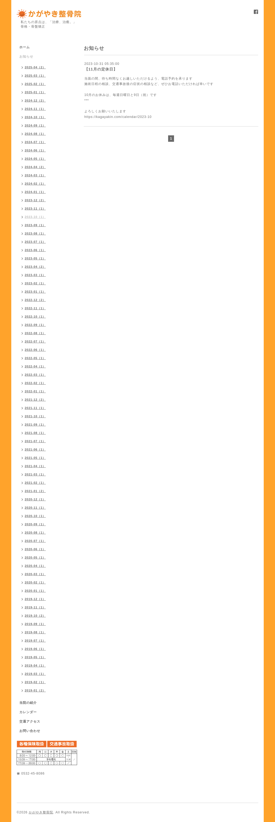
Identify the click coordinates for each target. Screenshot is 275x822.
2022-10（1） (35, 316)
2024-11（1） (35, 108)
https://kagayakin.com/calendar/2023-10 (118, 117)
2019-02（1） (35, 682)
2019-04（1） (35, 665)
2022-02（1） (35, 383)
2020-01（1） (35, 590)
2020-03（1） (35, 574)
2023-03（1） (35, 275)
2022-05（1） (35, 358)
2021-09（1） (35, 424)
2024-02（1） (35, 183)
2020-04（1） (35, 565)
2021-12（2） (35, 399)
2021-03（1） (35, 474)
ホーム (24, 47)
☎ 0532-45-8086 (31, 773)
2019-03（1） (35, 673)
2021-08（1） (35, 432)
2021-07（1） (35, 441)
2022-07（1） (35, 341)
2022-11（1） (35, 308)
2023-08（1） (35, 233)
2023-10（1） (35, 216)
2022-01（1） (35, 391)
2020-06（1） (35, 549)
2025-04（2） (35, 67)
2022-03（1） (35, 374)
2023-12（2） (35, 200)
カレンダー (28, 712)
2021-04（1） (35, 466)
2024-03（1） (35, 175)
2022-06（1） (35, 349)
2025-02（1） (35, 83)
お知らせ (26, 56)
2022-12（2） (35, 300)
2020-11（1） (35, 507)
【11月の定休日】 (100, 69)
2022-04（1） (35, 366)
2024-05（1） (35, 158)
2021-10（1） (35, 416)
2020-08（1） (35, 532)
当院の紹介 (28, 703)
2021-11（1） (35, 408)
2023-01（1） (35, 291)
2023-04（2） (35, 266)
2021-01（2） (35, 491)
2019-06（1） (35, 648)
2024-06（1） (35, 150)
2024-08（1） (35, 133)
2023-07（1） (35, 241)
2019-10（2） (35, 615)
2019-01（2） (35, 690)
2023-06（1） (35, 250)
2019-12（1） (35, 599)
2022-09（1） (35, 324)
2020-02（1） (35, 582)
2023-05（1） (35, 258)
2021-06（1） (35, 449)
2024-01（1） (35, 192)
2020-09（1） (35, 524)
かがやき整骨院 (41, 812)
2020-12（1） (35, 499)
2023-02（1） (35, 283)
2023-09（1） (35, 225)
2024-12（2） (35, 100)
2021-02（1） (35, 482)
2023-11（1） (35, 208)
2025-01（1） (35, 92)
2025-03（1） (35, 75)
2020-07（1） (35, 540)
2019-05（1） (35, 657)
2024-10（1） (35, 117)
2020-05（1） (35, 557)
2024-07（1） (35, 142)
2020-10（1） (35, 516)
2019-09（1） (35, 624)
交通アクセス (29, 721)
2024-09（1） (35, 125)
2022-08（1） (35, 333)
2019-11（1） (35, 607)
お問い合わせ (29, 731)
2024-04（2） (35, 167)
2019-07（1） (35, 640)
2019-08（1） (35, 632)
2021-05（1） (35, 457)
